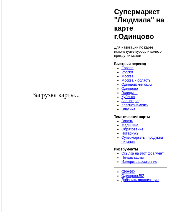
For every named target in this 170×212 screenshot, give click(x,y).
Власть (127, 121)
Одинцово (129, 89)
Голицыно (129, 93)
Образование (132, 129)
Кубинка (128, 97)
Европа (127, 68)
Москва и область (136, 80)
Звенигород (130, 101)
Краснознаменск (134, 105)
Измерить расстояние (139, 162)
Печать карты (132, 157)
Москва (127, 76)
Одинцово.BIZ (132, 176)
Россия (127, 72)
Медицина (129, 125)
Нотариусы (130, 133)
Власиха (128, 109)
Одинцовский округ (137, 84)
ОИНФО (128, 172)
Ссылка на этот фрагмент (142, 153)
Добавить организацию (140, 180)
